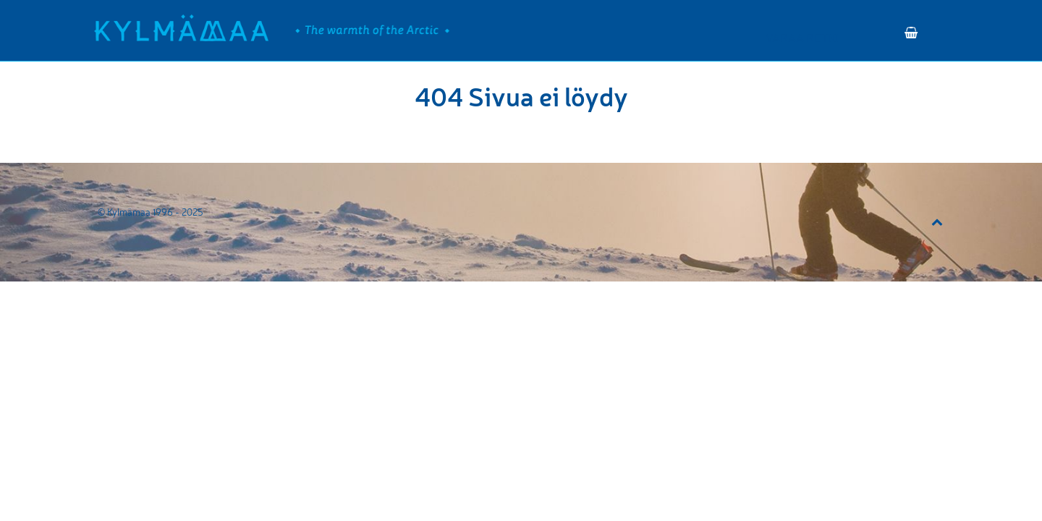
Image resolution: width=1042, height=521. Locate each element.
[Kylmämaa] (181, 27)
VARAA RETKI (802, 37)
